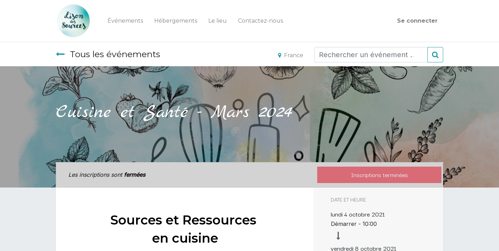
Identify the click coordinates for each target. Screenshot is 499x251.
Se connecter (417, 20)
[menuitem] (125, 21)
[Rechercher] (435, 54)
